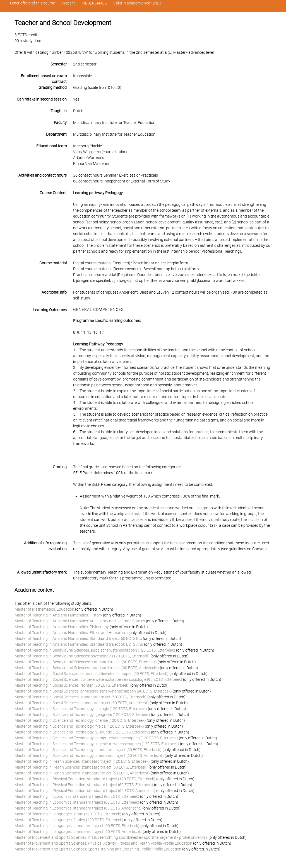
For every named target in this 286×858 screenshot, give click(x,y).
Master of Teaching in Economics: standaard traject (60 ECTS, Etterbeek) (77, 802)
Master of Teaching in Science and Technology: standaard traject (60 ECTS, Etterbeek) (88, 749)
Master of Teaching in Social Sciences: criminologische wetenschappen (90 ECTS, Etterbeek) (93, 691)
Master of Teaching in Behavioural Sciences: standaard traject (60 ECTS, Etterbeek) (86, 662)
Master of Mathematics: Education (44, 609)
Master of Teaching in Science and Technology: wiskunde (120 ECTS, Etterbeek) (82, 732)
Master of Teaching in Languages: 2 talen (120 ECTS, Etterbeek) (69, 820)
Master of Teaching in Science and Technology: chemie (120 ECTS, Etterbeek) (80, 720)
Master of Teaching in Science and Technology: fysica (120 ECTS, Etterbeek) (79, 726)
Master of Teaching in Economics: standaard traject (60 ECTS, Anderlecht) (78, 808)
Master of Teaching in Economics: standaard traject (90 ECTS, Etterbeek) (77, 796)
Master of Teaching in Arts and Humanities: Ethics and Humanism (71, 632)
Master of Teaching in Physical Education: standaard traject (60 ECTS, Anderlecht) (85, 790)
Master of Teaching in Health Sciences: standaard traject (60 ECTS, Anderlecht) (82, 773)
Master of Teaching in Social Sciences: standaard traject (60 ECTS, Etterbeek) (80, 697)
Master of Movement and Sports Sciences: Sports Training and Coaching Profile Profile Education (98, 849)
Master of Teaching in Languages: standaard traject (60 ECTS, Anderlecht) (78, 831)
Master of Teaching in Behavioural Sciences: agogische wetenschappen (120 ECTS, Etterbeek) (95, 650)
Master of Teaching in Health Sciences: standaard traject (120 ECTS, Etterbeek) (82, 761)
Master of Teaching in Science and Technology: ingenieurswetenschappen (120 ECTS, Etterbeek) (97, 744)
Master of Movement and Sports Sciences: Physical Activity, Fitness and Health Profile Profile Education (103, 843)
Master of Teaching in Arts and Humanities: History (58, 615)
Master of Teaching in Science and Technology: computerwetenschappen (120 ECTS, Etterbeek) (96, 738)
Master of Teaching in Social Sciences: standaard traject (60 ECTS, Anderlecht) (82, 703)
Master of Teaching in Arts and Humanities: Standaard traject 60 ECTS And (79, 644)
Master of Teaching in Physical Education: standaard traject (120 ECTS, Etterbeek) (85, 779)
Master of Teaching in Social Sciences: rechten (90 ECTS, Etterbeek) (72, 685)
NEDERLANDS (94, 3)
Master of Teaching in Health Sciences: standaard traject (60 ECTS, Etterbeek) (81, 767)
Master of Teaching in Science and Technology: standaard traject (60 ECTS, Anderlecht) (89, 755)
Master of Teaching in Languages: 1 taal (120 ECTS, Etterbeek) (68, 814)
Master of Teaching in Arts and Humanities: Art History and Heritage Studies (80, 621)
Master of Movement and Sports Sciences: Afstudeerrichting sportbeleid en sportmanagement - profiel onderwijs (111, 837)
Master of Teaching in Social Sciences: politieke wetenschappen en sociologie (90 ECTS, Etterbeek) (98, 679)
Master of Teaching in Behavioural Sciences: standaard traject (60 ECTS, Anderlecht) (87, 668)
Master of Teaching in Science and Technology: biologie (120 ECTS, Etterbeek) (81, 708)
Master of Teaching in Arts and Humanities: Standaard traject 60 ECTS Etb (78, 638)
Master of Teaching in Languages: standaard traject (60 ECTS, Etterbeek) (77, 825)
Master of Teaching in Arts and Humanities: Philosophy (62, 627)
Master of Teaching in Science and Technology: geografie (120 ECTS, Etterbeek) (82, 714)
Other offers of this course (32, 3)
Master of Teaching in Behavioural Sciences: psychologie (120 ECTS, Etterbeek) (82, 656)
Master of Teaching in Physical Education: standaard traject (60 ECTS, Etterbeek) (84, 785)
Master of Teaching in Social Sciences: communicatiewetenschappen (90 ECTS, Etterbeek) (92, 673)
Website (69, 3)
